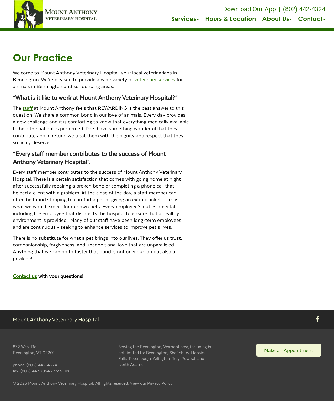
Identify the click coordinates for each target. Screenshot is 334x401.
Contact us (25, 276)
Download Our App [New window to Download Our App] (249, 9)
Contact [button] (311, 18)
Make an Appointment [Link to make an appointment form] (288, 350)
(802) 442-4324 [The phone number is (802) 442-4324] (304, 9)
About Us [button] (277, 18)
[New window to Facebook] (317, 319)
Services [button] (185, 18)
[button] (56, 14)
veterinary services (154, 79)
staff (28, 108)
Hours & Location (230, 18)
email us (61, 370)
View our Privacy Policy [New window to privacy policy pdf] (151, 383)
